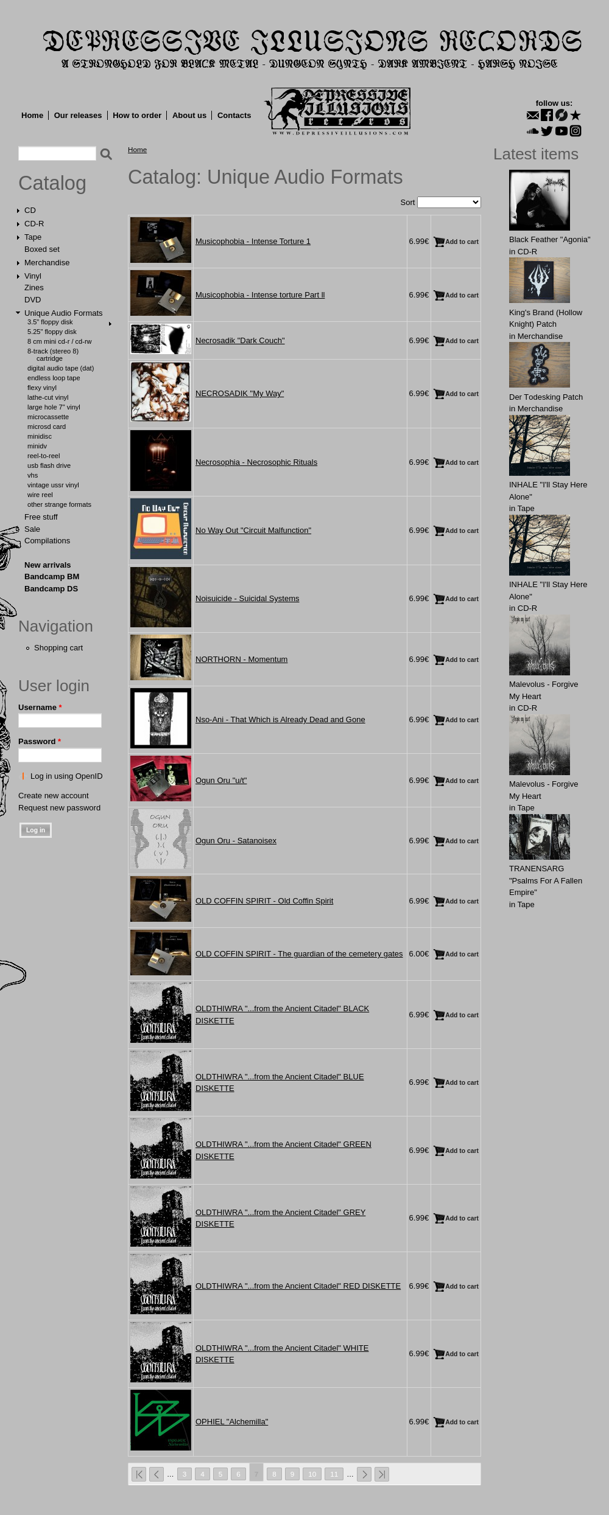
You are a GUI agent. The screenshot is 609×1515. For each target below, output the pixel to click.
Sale (32, 529)
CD (30, 210)
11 (334, 1474)
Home (32, 115)
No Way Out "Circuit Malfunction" (253, 530)
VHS (32, 475)
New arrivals (47, 564)
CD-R (34, 223)
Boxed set (42, 249)
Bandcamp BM (51, 576)
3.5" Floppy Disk (50, 322)
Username (40, 707)
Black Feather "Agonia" (550, 239)
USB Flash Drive (49, 465)
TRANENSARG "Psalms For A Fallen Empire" (545, 880)
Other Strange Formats (59, 504)
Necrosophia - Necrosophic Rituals (256, 462)
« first (139, 1474)
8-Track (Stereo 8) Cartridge (53, 354)
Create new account (53, 795)
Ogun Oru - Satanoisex (235, 840)
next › (364, 1474)
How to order (137, 115)
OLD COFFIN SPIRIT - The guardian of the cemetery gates (299, 953)
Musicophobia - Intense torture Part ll (260, 294)
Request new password (59, 807)
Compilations (47, 540)
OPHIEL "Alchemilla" (231, 1421)
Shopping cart (58, 647)
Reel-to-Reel (43, 455)
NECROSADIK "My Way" (239, 393)
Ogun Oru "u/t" (221, 780)
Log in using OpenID (66, 776)
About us (189, 115)
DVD (32, 299)
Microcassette (48, 416)
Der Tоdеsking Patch (546, 397)
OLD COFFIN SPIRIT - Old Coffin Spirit (264, 900)
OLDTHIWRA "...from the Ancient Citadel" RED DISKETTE (298, 1285)
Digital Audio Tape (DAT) (60, 368)
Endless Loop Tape (53, 377)
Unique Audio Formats (63, 313)
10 (312, 1474)
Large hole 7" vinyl (53, 407)
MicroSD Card (46, 426)
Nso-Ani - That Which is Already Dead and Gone (280, 719)
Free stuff (41, 516)
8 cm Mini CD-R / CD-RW (59, 341)
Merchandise (46, 262)
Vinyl (32, 275)
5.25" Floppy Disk (52, 331)
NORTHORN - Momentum (241, 659)
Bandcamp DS (51, 588)
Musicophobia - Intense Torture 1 (253, 241)
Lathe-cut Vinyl (48, 397)
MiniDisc (39, 436)
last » (382, 1474)
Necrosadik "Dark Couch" (240, 340)
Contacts (234, 115)
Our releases (78, 115)
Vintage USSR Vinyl (53, 485)
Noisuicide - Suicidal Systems (247, 598)
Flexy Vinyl (42, 387)
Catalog (52, 183)
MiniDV (37, 446)
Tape (32, 237)
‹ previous (156, 1474)
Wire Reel (40, 494)
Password (39, 741)
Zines (34, 287)
